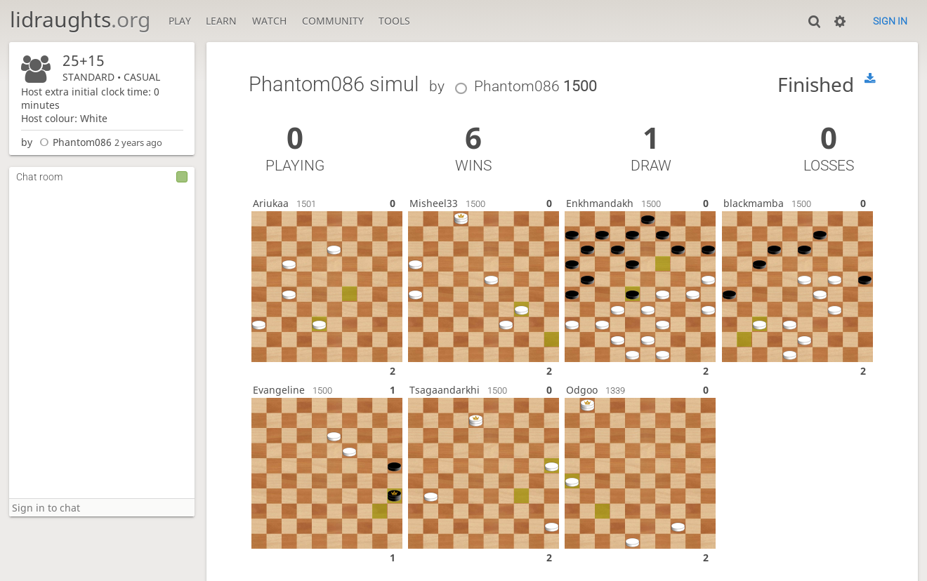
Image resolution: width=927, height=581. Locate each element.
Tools (394, 20)
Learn (221, 20)
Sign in (890, 21)
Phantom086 (73, 142)
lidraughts (80, 19)
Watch (269, 20)
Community (333, 20)
